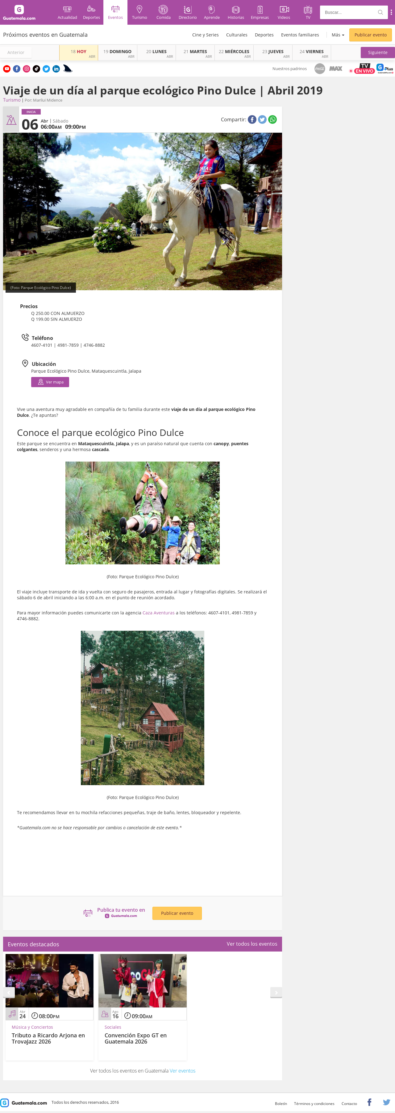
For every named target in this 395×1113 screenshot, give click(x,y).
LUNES (156, 51)
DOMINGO (117, 51)
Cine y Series (205, 35)
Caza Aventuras (159, 613)
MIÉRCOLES (234, 51)
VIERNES (312, 51)
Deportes (264, 35)
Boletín (281, 1103)
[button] (378, 52)
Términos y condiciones (314, 1103)
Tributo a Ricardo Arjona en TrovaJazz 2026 (48, 1038)
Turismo (12, 100)
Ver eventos (182, 1070)
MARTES (195, 51)
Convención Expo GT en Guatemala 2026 (136, 1038)
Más (336, 35)
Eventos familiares (300, 35)
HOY (78, 51)
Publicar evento (371, 35)
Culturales (236, 35)
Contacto (349, 1103)
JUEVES (273, 51)
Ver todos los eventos (252, 943)
